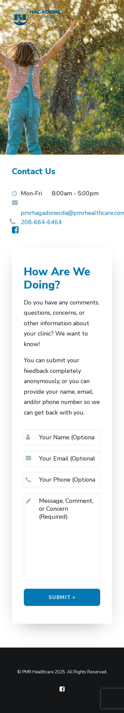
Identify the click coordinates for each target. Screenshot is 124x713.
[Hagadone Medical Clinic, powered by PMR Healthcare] (36, 17)
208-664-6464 (41, 222)
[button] (109, 17)
